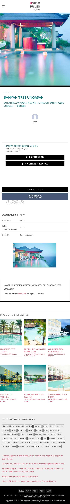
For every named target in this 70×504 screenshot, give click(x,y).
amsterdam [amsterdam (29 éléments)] (20, 426)
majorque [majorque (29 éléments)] (13, 438)
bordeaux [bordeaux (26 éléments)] (60, 426)
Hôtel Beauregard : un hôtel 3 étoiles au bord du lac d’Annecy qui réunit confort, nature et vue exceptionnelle (32, 470)
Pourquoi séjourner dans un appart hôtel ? (20, 476)
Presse (21, 495)
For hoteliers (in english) (35, 497)
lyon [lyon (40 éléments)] (59, 434)
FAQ (15, 495)
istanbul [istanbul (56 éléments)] (15, 434)
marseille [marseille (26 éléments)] (31, 438)
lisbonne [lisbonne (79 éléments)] (38, 434)
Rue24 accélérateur (57, 501)
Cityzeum (44, 501)
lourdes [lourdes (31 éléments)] (53, 434)
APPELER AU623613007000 (35, 196)
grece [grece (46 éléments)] (46, 430)
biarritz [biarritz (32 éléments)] (52, 426)
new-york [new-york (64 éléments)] (61, 438)
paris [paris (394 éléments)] (9, 442)
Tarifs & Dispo (35, 189)
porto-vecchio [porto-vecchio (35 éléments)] (25, 442)
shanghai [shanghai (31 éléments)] (21, 446)
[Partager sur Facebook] (8, 202)
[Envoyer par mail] (17, 202)
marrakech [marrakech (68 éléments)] (22, 438)
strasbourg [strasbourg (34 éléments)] (30, 446)
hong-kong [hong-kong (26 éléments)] (6, 434)
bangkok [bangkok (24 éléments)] (29, 426)
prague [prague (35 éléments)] (35, 442)
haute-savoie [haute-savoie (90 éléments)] (54, 430)
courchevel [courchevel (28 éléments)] (22, 430)
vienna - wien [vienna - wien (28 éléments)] (56, 446)
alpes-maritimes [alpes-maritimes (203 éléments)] (8, 426)
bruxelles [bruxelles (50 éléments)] (6, 430)
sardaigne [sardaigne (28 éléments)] (6, 446)
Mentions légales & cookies (52, 495)
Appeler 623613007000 (35, 164)
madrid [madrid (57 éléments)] (5, 438)
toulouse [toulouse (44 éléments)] (39, 446)
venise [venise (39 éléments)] (47, 446)
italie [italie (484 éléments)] (21, 434)
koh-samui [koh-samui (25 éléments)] (29, 434)
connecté (22, 293)
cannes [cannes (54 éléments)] (13, 430)
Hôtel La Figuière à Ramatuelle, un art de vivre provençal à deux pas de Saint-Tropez (32, 457)
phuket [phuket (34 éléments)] (15, 442)
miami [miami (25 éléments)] (39, 438)
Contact (30, 495)
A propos (8, 495)
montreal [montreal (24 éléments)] (52, 438)
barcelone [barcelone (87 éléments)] (37, 426)
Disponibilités (35, 157)
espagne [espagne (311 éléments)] (31, 430)
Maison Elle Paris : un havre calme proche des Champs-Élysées (29, 481)
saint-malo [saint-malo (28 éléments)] (61, 442)
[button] (3, 6)
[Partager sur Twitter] (13, 202)
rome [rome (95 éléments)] (53, 442)
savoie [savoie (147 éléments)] (14, 446)
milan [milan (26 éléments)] (45, 438)
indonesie (8, 92)
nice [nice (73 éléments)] (4, 442)
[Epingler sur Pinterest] (22, 202)
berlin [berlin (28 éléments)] (45, 426)
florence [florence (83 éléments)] (39, 430)
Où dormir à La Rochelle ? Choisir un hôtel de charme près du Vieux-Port (33, 463)
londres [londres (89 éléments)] (46, 434)
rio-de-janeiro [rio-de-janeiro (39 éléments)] (44, 442)
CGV (37, 495)
